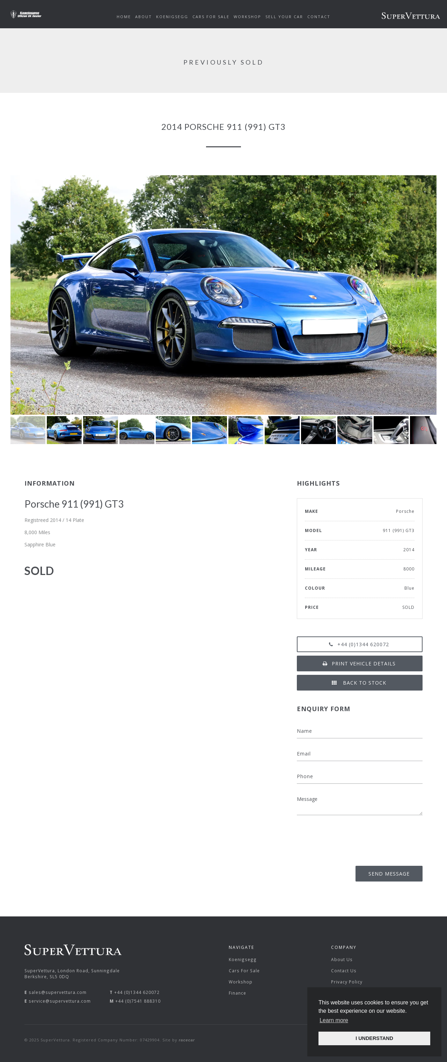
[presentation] (369, 838)
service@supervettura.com (60, 1001)
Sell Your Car (284, 16)
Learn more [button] (334, 1020)
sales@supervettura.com (58, 992)
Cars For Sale (244, 970)
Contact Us (344, 970)
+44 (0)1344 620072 (359, 644)
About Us (342, 959)
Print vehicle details (360, 663)
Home (124, 16)
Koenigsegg (243, 959)
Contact (318, 16)
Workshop (240, 981)
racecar (187, 1040)
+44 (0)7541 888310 (138, 1001)
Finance (237, 993)
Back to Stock (359, 682)
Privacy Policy (346, 981)
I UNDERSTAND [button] (374, 1038)
